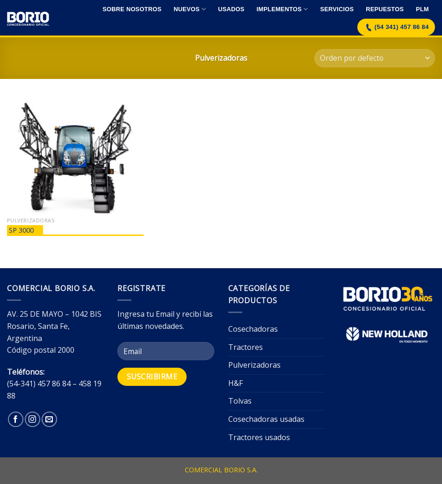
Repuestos (385, 9)
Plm (422, 9)
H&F (235, 383)
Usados (231, 9)
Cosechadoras (253, 329)
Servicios (337, 9)
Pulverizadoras (254, 365)
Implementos (282, 9)
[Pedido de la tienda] (374, 58)
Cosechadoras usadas (266, 419)
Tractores (245, 347)
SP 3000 (21, 230)
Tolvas (240, 401)
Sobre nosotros (131, 9)
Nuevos (190, 9)
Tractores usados (259, 437)
